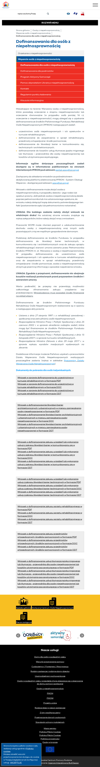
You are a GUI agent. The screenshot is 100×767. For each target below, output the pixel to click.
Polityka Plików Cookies (50, 732)
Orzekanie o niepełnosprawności (35, 53)
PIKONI (50, 698)
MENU (50, 23)
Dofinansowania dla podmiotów (37, 71)
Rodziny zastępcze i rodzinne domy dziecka (50, 671)
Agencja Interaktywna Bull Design (63, 763)
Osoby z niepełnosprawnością (46, 30)
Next (82, 635)
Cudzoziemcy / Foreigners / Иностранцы (50, 667)
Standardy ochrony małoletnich (50, 722)
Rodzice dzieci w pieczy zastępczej (50, 708)
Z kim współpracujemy (50, 713)
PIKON (50, 693)
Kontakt (24, 89)
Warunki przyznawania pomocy (50, 662)
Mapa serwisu (50, 728)
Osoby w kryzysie (50, 742)
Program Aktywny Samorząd (35, 77)
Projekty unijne (50, 703)
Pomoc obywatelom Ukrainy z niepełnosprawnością (47, 83)
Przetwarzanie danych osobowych (50, 718)
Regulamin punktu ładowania (35, 95)
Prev (18, 635)
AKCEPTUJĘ (16, 763)
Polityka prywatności (50, 739)
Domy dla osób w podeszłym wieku (50, 657)
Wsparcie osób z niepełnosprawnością (33, 33)
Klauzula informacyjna (32, 100)
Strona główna (23, 30)
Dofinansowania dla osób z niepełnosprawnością (47, 65)
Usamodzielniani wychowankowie (50, 676)
